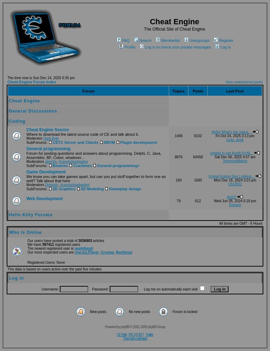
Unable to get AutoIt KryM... (235, 153)
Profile (127, 47)
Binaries (58, 166)
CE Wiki (122, 335)
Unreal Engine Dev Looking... (235, 176)
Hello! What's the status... (235, 132)
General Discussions (33, 111)
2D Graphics (62, 189)
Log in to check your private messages (175, 47)
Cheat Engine (24, 100)
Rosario (235, 205)
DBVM (107, 142)
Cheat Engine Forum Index (31, 82)
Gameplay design (123, 189)
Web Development (44, 198)
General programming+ (116, 166)
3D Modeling (90, 189)
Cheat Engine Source (47, 129)
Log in (223, 47)
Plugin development (136, 142)
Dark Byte (51, 138)
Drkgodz (51, 185)
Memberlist (168, 40)
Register (223, 40)
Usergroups (197, 40)
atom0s (51, 162)
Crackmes (80, 166)
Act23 (235, 197)
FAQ (123, 40)
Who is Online (25, 232)
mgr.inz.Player (87, 252)
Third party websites (135, 338)
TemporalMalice (235, 161)
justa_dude (235, 140)
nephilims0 (84, 248)
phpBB (125, 327)
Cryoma (107, 252)
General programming (48, 148)
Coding (17, 121)
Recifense (124, 252)
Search (143, 40)
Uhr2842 (235, 184)
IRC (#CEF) (136, 335)
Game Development (46, 172)
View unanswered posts (244, 82)
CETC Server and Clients (73, 142)
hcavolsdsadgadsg (73, 162)
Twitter (149, 335)
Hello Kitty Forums (31, 214)
